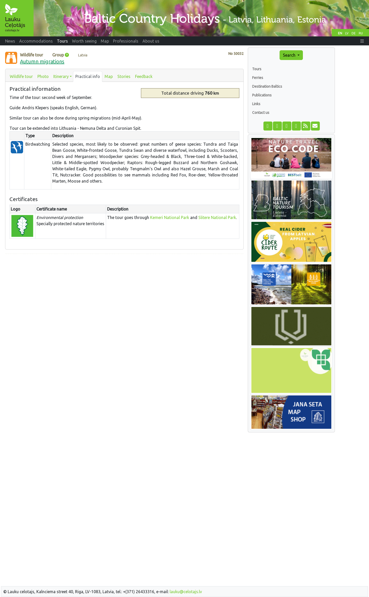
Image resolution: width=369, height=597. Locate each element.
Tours (256, 69)
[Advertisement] (124, 294)
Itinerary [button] (61, 76)
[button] (362, 41)
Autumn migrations (42, 61)
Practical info (87, 76)
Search (289, 55)
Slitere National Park (217, 217)
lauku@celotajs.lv (186, 591)
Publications (262, 95)
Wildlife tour (21, 76)
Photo (43, 76)
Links (256, 104)
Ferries (257, 78)
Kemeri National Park (169, 217)
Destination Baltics (267, 86)
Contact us (260, 113)
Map (109, 76)
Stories (123, 76)
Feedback (143, 76)
